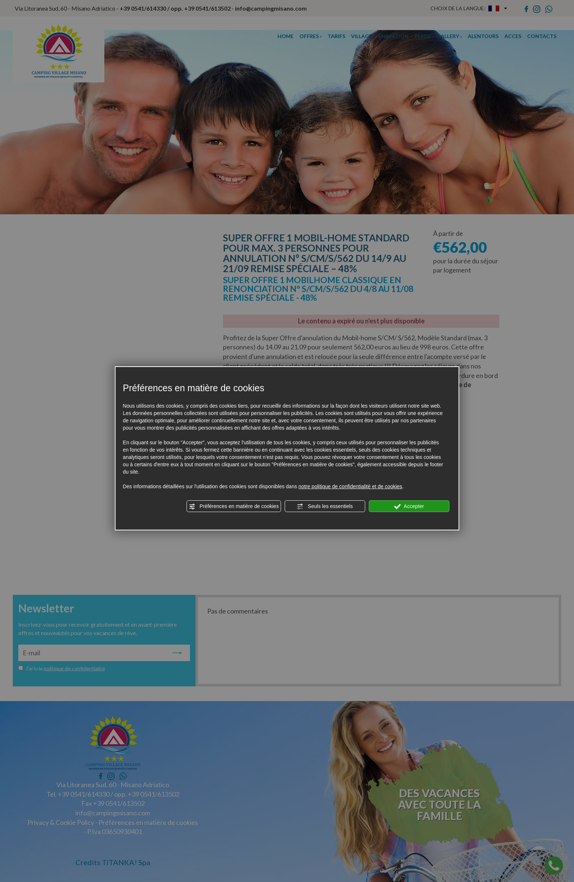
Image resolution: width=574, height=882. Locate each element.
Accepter (409, 506)
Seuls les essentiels (325, 506)
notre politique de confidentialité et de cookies (350, 486)
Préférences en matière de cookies (234, 506)
